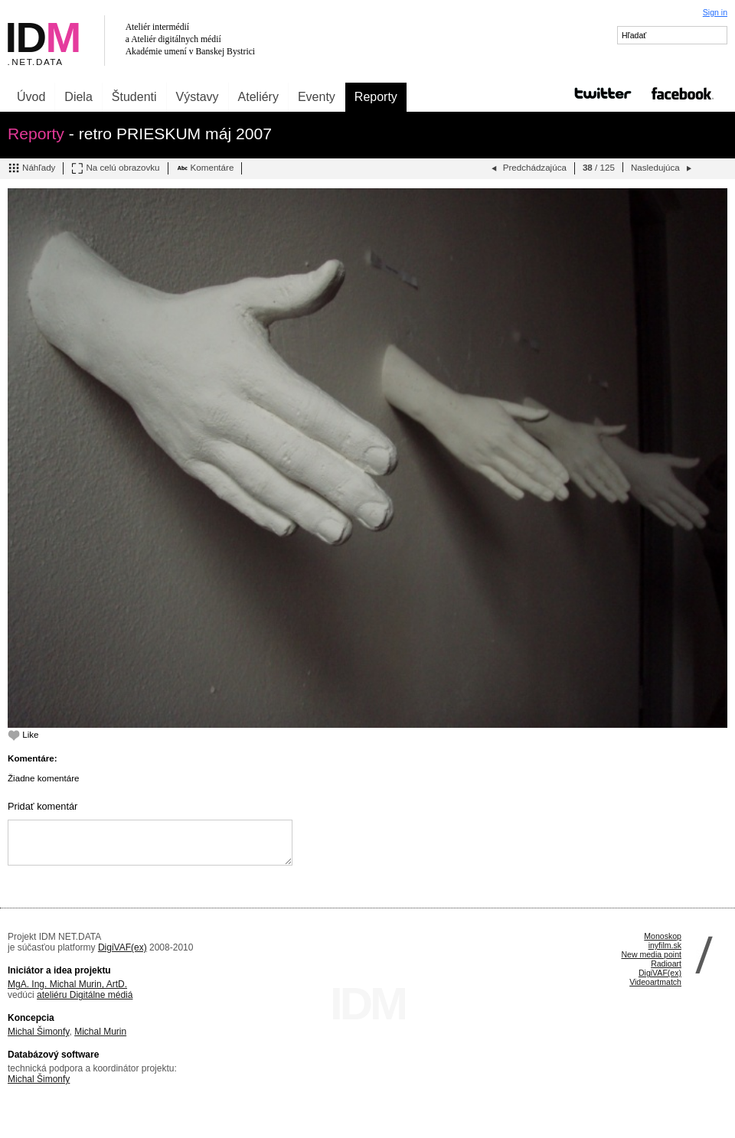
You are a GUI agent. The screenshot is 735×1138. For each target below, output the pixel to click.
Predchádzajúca (527, 168)
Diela (78, 96)
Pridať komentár (42, 806)
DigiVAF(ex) (122, 947)
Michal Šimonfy (38, 1031)
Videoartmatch (655, 981)
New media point (651, 954)
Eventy (316, 96)
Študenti (134, 96)
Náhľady (31, 168)
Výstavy (197, 96)
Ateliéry (258, 96)
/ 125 (599, 167)
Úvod (31, 96)
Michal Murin (100, 1031)
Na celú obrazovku (115, 168)
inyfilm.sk (664, 945)
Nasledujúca (662, 168)
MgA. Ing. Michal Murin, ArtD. (67, 984)
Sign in (715, 12)
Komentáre (205, 168)
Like (23, 734)
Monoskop (662, 936)
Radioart (666, 963)
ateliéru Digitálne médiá (84, 995)
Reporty (375, 96)
